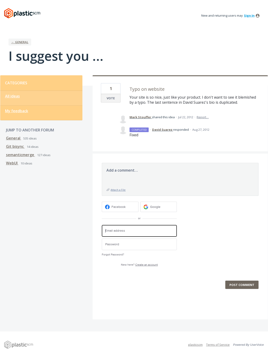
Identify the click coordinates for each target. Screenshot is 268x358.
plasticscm (195, 345)
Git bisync (15, 146)
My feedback (16, 110)
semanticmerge (20, 154)
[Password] (139, 244)
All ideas (12, 96)
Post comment (241, 285)
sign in (249, 15)
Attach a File (118, 189)
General (13, 138)
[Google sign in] (158, 207)
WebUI (12, 163)
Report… (203, 117)
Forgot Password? (113, 254)
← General (19, 42)
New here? (139, 265)
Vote (111, 98)
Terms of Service (218, 345)
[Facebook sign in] (120, 207)
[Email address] (139, 231)
